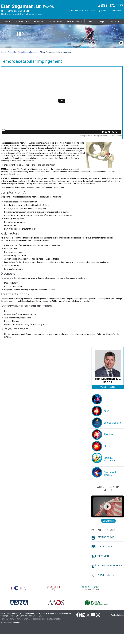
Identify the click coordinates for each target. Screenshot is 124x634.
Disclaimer (11, 619)
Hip (20, 34)
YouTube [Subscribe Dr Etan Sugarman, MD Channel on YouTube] (93, 614)
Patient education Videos (108, 489)
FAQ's (101, 21)
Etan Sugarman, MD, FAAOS (107, 380)
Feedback (36, 619)
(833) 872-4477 (112, 5)
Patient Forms (106, 537)
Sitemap (27, 619)
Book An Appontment (112, 11)
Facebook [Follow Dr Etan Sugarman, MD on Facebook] (78, 614)
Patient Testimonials (110, 565)
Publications (105, 546)
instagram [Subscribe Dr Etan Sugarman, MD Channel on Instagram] (97, 614)
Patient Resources (103, 530)
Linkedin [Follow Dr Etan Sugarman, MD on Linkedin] (83, 614)
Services (38, 21)
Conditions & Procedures (29, 52)
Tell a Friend (46, 619)
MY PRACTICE (22, 21)
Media (91, 21)
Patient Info (13, 52)
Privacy (19, 619)
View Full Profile (107, 387)
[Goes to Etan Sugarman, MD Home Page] (28, 10)
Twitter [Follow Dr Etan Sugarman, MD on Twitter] (88, 614)
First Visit (103, 556)
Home (7, 21)
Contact (114, 21)
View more (108, 521)
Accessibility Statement (10, 622)
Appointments (74, 21)
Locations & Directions (83, 11)
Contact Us (56, 619)
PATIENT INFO (55, 21)
